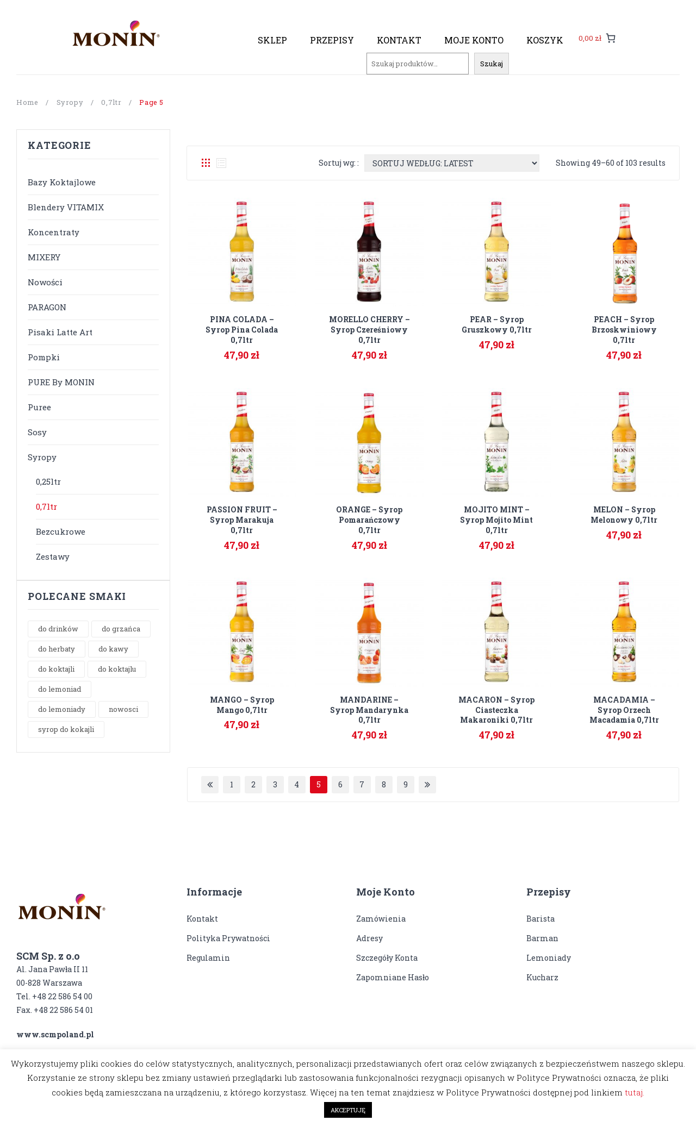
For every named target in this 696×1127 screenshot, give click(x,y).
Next (427, 784)
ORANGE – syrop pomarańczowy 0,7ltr (369, 520)
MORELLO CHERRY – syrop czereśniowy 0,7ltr (369, 330)
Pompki (44, 357)
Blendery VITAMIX (66, 207)
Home (27, 102)
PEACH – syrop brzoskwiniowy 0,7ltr (624, 330)
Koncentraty (53, 232)
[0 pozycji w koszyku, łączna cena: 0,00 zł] (597, 37)
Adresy (369, 938)
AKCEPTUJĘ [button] (348, 1110)
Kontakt (202, 918)
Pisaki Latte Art (60, 332)
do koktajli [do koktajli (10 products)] (56, 669)
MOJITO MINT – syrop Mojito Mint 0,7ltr (496, 520)
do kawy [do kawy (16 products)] (113, 649)
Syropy (70, 102)
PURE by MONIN (61, 382)
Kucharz (542, 977)
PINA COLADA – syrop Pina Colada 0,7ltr (242, 330)
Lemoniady (548, 958)
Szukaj (491, 63)
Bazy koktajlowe (62, 182)
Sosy (37, 432)
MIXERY (44, 257)
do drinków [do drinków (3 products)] (58, 629)
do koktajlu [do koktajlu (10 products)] (117, 669)
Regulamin (208, 958)
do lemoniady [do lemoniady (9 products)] (61, 709)
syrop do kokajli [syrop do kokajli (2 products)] (66, 729)
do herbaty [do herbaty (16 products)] (56, 649)
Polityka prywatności (228, 938)
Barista (540, 918)
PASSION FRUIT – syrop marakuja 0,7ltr (242, 520)
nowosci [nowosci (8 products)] (123, 709)
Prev (210, 784)
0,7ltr (111, 102)
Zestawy (53, 556)
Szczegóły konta (387, 958)
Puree (39, 407)
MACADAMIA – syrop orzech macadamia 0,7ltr (624, 710)
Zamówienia (381, 918)
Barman (542, 938)
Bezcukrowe (60, 531)
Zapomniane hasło (392, 977)
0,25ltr (48, 481)
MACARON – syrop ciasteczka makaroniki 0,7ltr (496, 710)
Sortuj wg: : (339, 163)
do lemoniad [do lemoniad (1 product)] (59, 689)
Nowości (45, 282)
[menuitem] (272, 40)
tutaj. (634, 1092)
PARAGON (47, 307)
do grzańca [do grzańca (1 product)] (121, 629)
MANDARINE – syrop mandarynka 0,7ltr (369, 710)
